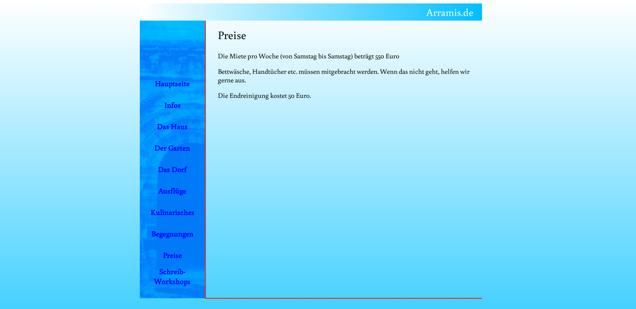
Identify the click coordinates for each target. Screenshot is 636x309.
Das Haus (172, 126)
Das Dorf (172, 169)
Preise (172, 255)
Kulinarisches (172, 212)
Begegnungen (172, 234)
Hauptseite (172, 83)
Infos (172, 105)
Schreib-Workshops (172, 276)
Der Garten (172, 148)
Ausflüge (172, 191)
